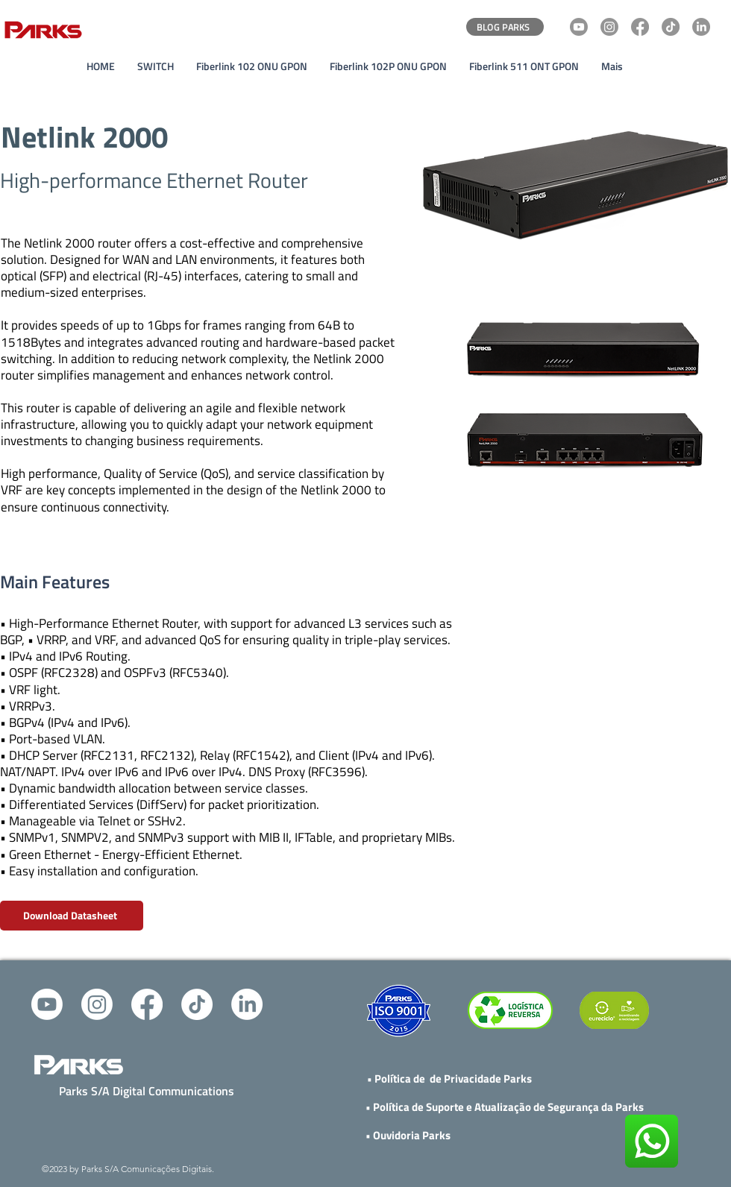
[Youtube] (579, 27)
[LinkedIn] (701, 27)
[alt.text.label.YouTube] (47, 1004)
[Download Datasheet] (71, 916)
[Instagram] (609, 27)
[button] (155, 66)
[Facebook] (640, 27)
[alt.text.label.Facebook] (147, 1004)
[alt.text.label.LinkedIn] (247, 1004)
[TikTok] (671, 27)
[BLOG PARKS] (505, 27)
